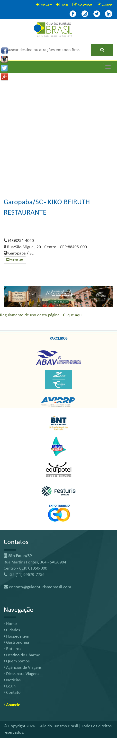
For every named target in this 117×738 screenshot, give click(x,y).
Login (10, 686)
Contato (12, 692)
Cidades (12, 630)
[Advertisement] (58, 131)
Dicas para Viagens (21, 674)
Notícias (12, 680)
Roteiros (12, 649)
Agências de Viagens (23, 667)
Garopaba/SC (23, 202)
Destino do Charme (22, 655)
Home (10, 624)
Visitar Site (14, 260)
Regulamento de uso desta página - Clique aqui (41, 315)
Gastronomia (16, 642)
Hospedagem (16, 636)
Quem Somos (17, 661)
